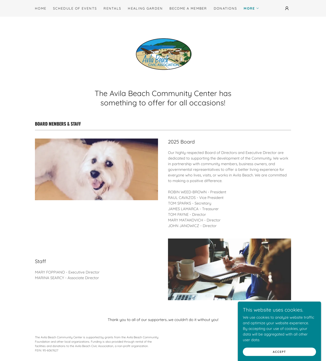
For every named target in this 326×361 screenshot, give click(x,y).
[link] (162, 53)
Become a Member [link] (188, 8)
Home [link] (40, 8)
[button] (251, 8)
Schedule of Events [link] (75, 8)
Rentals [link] (112, 8)
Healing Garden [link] (145, 8)
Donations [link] (225, 8)
